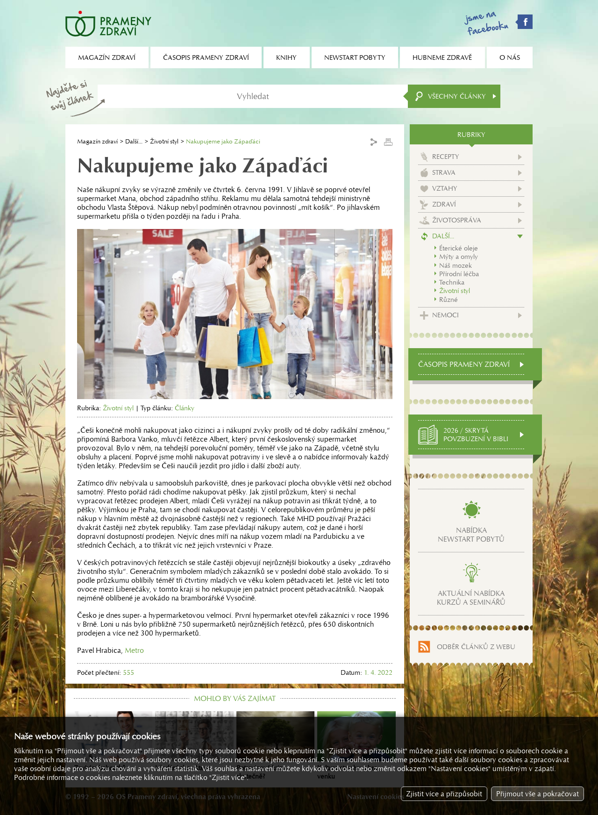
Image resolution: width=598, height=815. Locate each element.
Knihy (286, 57)
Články (184, 408)
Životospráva (456, 220)
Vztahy (444, 188)
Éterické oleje (458, 248)
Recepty (445, 156)
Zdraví (444, 204)
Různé (448, 299)
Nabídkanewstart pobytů (471, 534)
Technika (451, 282)
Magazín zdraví (97, 141)
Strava (444, 172)
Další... (133, 141)
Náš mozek (455, 265)
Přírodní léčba (459, 274)
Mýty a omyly (458, 256)
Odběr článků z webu (476, 647)
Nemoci (445, 315)
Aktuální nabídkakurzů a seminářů (471, 598)
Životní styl (164, 141)
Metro (134, 650)
